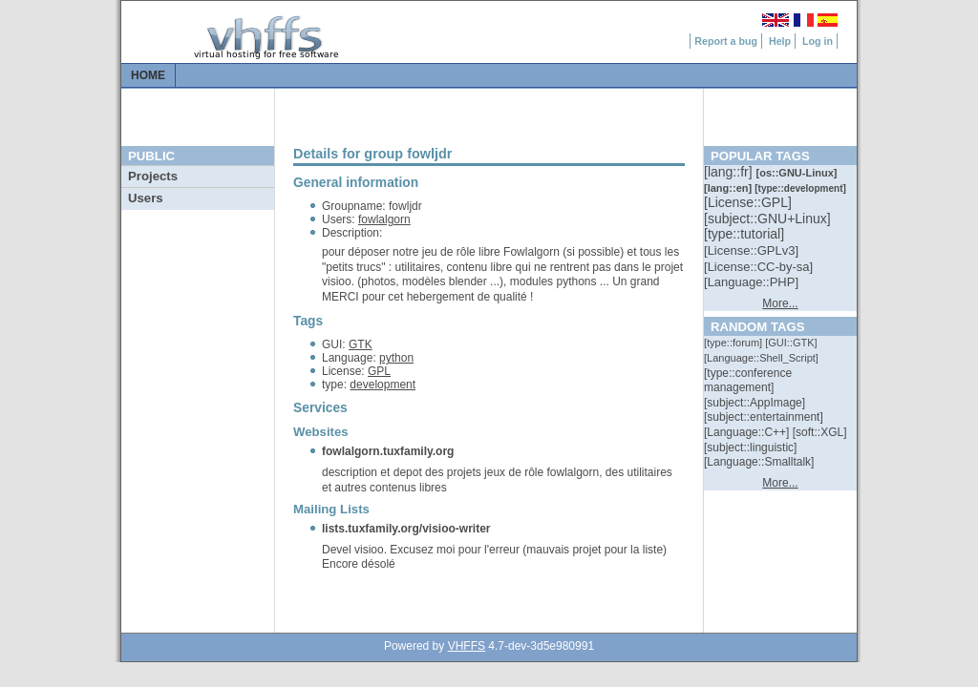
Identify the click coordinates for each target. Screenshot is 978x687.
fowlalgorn (384, 219)
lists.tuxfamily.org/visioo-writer (406, 528)
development (382, 384)
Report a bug (725, 41)
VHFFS (466, 646)
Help (780, 41)
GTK (360, 344)
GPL (379, 371)
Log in (817, 41)
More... (779, 303)
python (396, 357)
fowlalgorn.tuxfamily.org (388, 451)
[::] (729, 171)
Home (148, 75)
